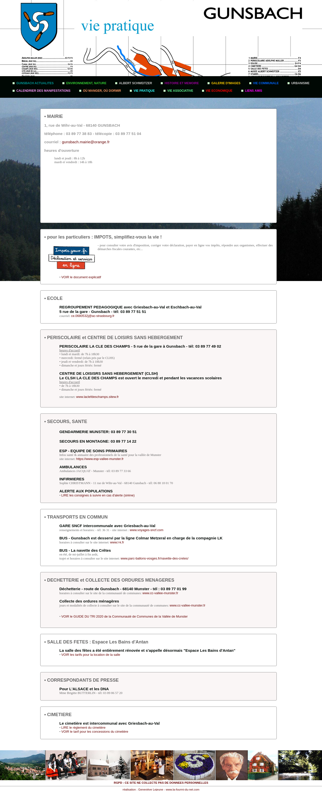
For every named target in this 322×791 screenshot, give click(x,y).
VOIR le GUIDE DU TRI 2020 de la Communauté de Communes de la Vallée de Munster (124, 616)
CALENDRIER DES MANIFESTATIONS (43, 90)
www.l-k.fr (117, 542)
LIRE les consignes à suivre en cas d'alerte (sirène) (98, 495)
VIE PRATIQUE (144, 90)
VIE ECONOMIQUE (219, 90)
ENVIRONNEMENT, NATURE (86, 83)
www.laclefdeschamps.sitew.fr (97, 397)
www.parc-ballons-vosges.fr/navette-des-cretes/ (154, 558)
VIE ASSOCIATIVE (180, 90)
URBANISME (300, 83)
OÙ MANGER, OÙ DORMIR (102, 90)
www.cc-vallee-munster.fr (160, 593)
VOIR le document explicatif (81, 277)
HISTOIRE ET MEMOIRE (182, 83)
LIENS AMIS (253, 90)
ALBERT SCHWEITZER (135, 83)
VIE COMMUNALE (266, 83)
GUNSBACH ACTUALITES (35, 83)
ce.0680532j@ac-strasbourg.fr (92, 316)
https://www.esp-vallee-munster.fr (100, 459)
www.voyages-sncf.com (147, 530)
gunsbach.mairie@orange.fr (86, 142)
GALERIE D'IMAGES (225, 83)
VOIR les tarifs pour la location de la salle (90, 655)
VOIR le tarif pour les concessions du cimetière (94, 731)
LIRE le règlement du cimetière (83, 727)
